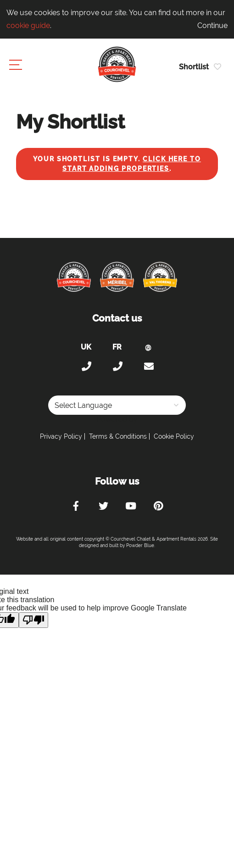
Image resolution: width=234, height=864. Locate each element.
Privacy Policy (61, 436)
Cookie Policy (174, 436)
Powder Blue (140, 545)
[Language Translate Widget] (117, 405)
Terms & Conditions (118, 436)
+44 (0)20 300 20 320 (86, 366)
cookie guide (28, 25)
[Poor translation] (33, 620)
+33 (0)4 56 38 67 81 (117, 366)
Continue (212, 25)
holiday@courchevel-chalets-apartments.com (148, 366)
